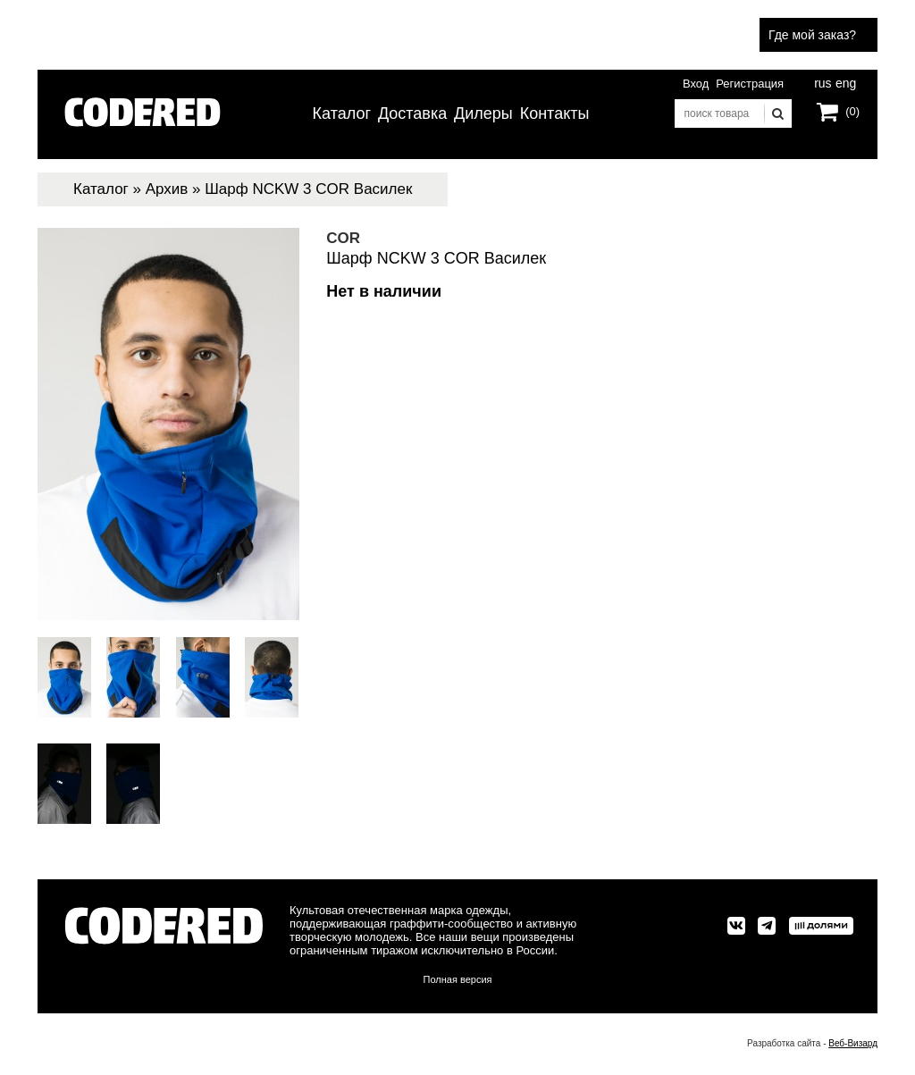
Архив (167, 189)
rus (822, 81)
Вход (696, 83)
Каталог (342, 113)
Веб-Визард (852, 1043)
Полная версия (458, 979)
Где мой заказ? (812, 35)
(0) (852, 111)
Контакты (555, 113)
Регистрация (750, 83)
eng (844, 81)
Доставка (412, 113)
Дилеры (483, 113)
